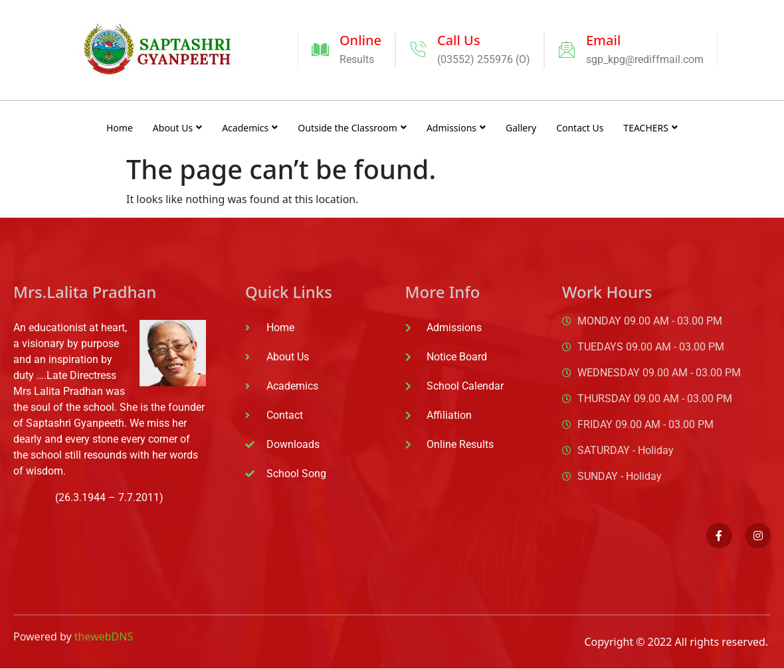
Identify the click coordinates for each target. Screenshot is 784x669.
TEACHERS (650, 127)
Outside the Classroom (352, 127)
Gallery (521, 127)
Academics (250, 127)
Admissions (456, 127)
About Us (177, 127)
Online (360, 40)
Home (119, 127)
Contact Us (579, 127)
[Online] (320, 49)
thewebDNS (103, 636)
